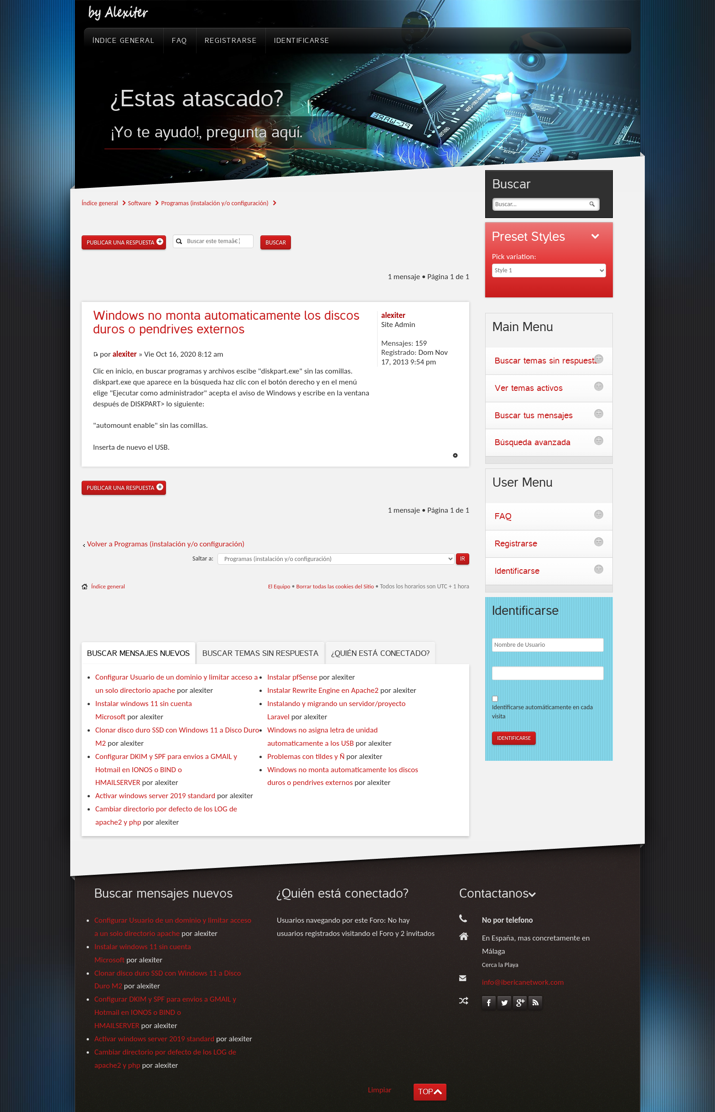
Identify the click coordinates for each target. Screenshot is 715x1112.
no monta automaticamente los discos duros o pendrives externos (226, 322)
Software (139, 203)
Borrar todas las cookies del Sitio (335, 586)
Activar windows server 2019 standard (155, 795)
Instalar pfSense (292, 677)
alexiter (125, 354)
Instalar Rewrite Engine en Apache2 (322, 690)
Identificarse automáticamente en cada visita (542, 711)
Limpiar (380, 1090)
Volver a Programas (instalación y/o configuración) (165, 544)
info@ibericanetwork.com (523, 982)
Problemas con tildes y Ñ (305, 756)
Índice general (100, 203)
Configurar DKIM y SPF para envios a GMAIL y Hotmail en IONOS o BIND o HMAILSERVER (166, 770)
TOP (425, 1091)
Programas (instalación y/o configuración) (214, 203)
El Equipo (279, 586)
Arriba (455, 455)
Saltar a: (202, 558)
